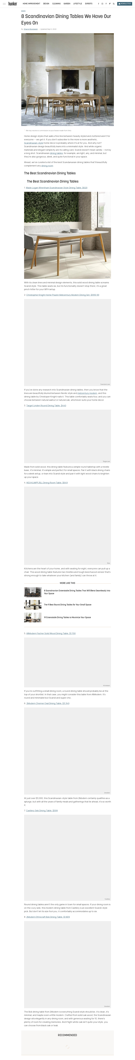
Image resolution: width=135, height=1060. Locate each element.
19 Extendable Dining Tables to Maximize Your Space (67, 617)
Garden (67, 4)
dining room (47, 166)
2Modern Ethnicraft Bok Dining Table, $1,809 (48, 917)
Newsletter (125, 4)
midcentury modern (87, 393)
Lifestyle (77, 4)
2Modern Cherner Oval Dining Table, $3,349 (47, 703)
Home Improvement (31, 4)
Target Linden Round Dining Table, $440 (46, 406)
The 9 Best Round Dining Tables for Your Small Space (67, 605)
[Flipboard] (109, 4)
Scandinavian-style (33, 143)
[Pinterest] (106, 4)
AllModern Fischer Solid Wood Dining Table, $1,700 (51, 634)
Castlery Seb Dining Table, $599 (42, 811)
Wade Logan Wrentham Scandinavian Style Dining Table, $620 (56, 188)
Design (46, 4)
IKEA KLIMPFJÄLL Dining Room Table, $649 (47, 483)
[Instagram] (102, 4)
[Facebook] (98, 4)
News (23, 11)
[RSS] (113, 4)
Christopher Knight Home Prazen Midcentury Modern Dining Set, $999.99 (62, 295)
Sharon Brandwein (31, 29)
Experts (88, 4)
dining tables (56, 153)
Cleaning (56, 4)
